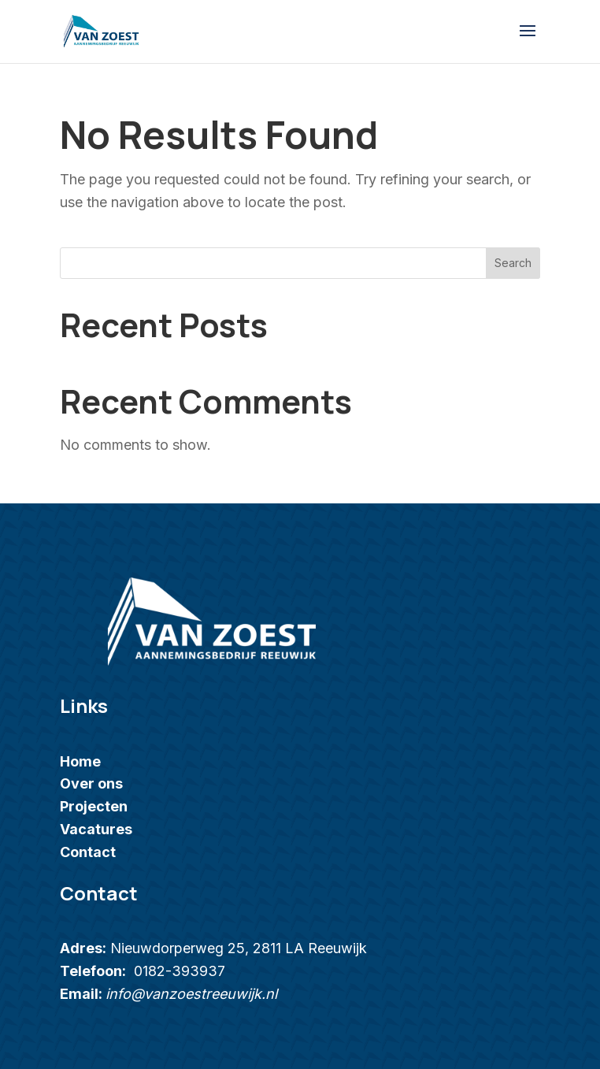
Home (80, 761)
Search (512, 262)
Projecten (94, 806)
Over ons (91, 783)
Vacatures (96, 829)
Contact (88, 852)
